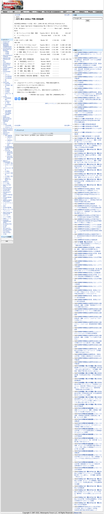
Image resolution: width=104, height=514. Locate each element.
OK (6, 81)
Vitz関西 (7, 52)
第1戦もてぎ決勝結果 (94, 272)
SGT (65, 12)
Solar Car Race (7, 232)
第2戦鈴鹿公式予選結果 (92, 126)
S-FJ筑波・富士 (9, 176)
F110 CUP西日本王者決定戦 (10, 158)
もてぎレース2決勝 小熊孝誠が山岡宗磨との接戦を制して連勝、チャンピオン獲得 (88, 415)
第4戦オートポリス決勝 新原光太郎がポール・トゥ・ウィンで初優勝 (88, 54)
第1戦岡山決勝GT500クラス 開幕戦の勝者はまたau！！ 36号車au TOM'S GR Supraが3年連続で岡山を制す (88, 200)
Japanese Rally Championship (7, 58)
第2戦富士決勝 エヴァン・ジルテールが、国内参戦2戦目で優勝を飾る (88, 324)
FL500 (4, 116)
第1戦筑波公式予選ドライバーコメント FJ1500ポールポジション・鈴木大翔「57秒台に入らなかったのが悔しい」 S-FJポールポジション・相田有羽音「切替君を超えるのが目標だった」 (88, 386)
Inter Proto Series (7, 187)
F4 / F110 (47, 12)
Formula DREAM (7, 197)
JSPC (4, 206)
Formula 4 (5, 134)
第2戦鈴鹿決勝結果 (91, 124)
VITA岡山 (7, 91)
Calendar (99, 12)
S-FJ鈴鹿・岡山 (9, 163)
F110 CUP (7, 150)
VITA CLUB (6, 82)
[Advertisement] (62, 5)
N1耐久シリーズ (7, 218)
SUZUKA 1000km (7, 229)
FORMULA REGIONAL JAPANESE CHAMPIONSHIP (7, 45)
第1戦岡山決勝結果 (89, 203)
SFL (22, 12)
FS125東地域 (8, 76)
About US (77, 513)
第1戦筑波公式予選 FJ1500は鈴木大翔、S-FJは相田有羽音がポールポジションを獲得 (88, 393)
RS (3, 60)
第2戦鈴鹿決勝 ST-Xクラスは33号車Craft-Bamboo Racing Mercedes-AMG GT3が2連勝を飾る (87, 120)
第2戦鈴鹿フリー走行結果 (93, 136)
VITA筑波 (7, 88)
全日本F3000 (6, 190)
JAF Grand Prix (7, 228)
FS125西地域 (8, 78)
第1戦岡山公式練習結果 (90, 240)
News (5, 12)
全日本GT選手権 (7, 207)
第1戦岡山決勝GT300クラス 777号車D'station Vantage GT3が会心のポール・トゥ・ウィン (87, 194)
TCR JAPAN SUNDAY (8, 114)
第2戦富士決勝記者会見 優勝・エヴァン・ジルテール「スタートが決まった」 (88, 318)
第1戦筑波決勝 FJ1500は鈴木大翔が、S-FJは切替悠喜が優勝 (88, 374)
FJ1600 (5, 198)
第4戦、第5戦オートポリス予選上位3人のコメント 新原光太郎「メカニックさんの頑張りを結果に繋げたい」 (88, 93)
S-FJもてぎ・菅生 (95, 138)
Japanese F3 (6, 132)
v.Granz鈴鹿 (8, 125)
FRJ (30, 12)
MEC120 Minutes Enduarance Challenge (7, 120)
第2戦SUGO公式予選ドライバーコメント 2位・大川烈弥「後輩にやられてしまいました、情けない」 (88, 175)
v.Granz (5, 124)
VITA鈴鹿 (7, 90)
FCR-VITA (7, 83)
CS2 (4, 122)
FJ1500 (5, 96)
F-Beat (39, 12)
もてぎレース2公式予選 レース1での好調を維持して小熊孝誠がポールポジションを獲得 (88, 430)
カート (4, 73)
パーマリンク (52, 103)
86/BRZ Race (6, 117)
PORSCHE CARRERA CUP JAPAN (7, 221)
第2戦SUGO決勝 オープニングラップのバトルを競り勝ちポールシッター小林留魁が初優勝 (88, 166)
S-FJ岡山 (7, 171)
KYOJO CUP (6, 41)
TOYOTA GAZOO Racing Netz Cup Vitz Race (7, 49)
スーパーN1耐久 (7, 216)
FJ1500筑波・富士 (83, 366)
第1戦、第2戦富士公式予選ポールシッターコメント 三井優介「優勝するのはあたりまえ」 (87, 350)
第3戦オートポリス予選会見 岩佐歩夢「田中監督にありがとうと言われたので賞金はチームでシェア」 (88, 69)
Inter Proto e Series (8, 128)
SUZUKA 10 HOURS (6, 69)
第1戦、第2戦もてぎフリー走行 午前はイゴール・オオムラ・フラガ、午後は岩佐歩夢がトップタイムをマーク (87, 291)
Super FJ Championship (6, 161)
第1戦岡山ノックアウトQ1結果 (92, 227)
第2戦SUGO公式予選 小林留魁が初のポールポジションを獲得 (88, 181)
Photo (90, 12)
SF (14, 12)
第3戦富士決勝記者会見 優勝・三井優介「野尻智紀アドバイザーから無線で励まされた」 (88, 305)
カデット (7, 74)
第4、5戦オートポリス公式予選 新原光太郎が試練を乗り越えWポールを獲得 (87, 99)
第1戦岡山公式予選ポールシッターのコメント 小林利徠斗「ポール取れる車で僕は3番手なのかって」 (87, 211)
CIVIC (4, 62)
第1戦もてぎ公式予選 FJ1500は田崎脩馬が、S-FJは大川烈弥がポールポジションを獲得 (88, 499)
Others (82, 12)
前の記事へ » (68, 15)
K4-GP (4, 226)
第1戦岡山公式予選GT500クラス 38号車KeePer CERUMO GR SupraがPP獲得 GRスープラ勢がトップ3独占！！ (88, 220)
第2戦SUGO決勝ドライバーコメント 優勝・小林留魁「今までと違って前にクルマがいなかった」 (88, 160)
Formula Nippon (7, 189)
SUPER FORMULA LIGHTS (85, 52)
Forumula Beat (6, 71)
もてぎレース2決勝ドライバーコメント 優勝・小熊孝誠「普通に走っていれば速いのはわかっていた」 (88, 410)
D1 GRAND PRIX (7, 224)
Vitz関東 (7, 53)
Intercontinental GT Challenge (7, 56)
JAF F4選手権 (8, 135)
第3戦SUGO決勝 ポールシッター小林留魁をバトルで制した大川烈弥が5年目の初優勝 (88, 145)
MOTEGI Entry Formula (6, 65)
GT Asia (5, 225)
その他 (4, 234)
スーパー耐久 (6, 183)
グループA (5, 215)
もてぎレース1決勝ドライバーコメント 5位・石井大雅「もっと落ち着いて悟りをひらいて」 (88, 440)
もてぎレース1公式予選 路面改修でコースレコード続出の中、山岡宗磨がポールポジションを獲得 (88, 463)
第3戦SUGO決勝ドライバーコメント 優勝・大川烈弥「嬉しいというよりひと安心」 (88, 140)
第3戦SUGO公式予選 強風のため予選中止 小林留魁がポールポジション (88, 155)
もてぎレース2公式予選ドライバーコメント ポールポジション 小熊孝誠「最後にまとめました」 (88, 425)
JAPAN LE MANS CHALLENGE (7, 201)
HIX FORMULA (7, 63)
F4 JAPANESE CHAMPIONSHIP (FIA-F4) (9, 148)
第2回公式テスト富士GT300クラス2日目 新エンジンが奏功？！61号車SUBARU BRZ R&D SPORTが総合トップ (87, 508)
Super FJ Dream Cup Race (8, 179)
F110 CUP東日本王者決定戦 (10, 153)
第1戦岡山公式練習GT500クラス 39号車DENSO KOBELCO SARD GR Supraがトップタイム (88, 236)
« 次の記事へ (17, 15)
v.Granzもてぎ (8, 127)
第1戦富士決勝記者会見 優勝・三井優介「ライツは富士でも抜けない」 (88, 337)
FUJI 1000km (6, 231)
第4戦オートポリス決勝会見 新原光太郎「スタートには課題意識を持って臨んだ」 (88, 59)
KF (5, 79)
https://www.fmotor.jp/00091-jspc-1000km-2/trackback (44, 137)
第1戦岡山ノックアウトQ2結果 (92, 224)
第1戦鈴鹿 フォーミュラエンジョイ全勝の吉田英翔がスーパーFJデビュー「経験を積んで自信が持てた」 (87, 243)
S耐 (73, 12)
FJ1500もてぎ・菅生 (83, 138)
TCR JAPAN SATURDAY (8, 111)
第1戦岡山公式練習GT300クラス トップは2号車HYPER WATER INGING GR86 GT (88, 230)
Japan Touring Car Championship (7, 213)
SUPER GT (6, 181)
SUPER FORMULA (8, 67)
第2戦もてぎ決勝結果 (94, 251)
